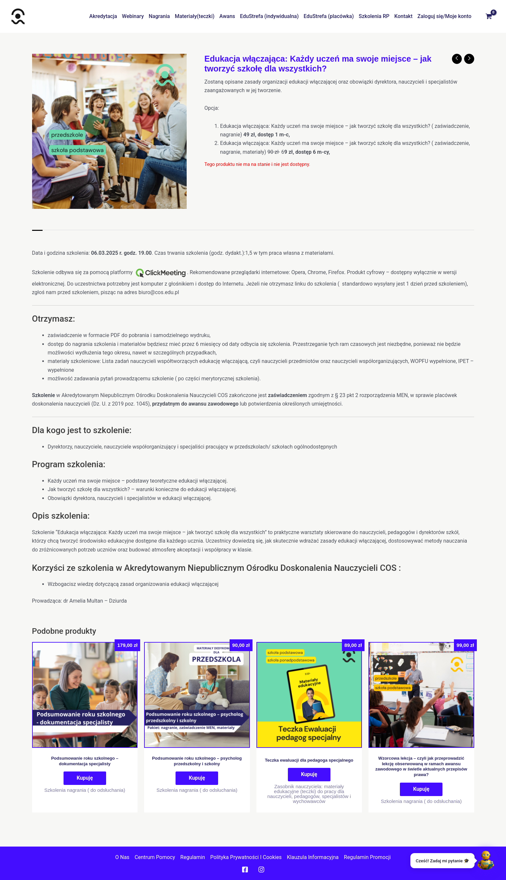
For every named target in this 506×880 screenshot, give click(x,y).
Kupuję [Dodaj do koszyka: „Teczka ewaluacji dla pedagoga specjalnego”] (309, 774)
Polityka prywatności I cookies (246, 857)
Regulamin (192, 857)
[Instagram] (261, 869)
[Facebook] (245, 869)
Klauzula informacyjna (313, 857)
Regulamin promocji (367, 857)
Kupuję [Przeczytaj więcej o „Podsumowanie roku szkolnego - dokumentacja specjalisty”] (85, 778)
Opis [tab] (37, 236)
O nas (122, 857)
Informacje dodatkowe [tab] (75, 236)
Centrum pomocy (155, 857)
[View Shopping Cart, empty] (489, 16)
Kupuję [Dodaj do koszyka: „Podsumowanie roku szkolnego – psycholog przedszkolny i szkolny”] (197, 778)
